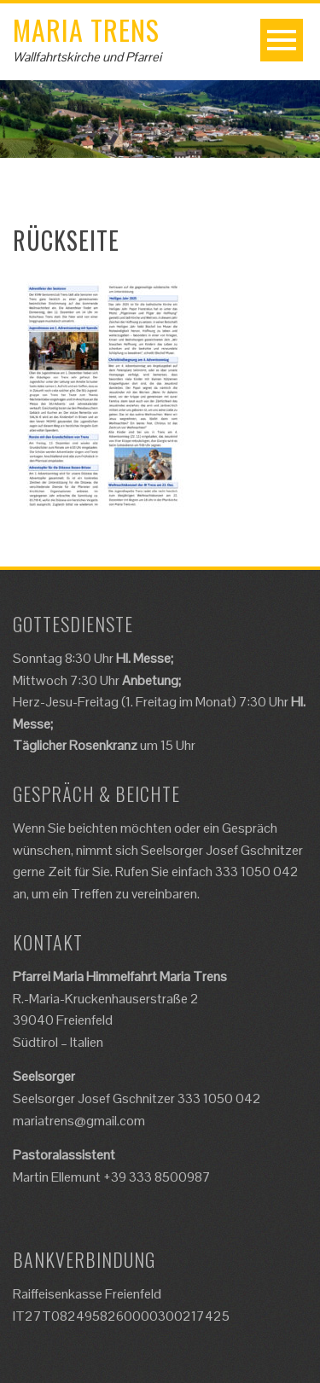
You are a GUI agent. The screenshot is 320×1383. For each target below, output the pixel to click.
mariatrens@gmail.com (79, 1121)
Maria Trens (86, 29)
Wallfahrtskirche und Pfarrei (87, 57)
